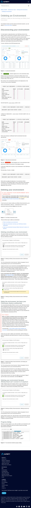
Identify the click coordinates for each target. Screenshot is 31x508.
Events (3, 477)
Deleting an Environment (7, 11)
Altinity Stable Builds (5, 472)
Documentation (4, 469)
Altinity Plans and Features (6, 464)
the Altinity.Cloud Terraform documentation (10, 198)
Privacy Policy (3, 502)
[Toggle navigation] (28, 2)
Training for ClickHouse (6, 461)
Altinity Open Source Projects (7, 475)
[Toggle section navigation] (28, 5)
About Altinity (4, 480)
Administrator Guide (12, 9)
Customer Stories (5, 485)
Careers (3, 486)
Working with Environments (22, 9)
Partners (3, 483)
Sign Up (4, 493)
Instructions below (8, 25)
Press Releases (4, 482)
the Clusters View (10, 275)
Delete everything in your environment (10, 222)
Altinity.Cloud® (4, 9)
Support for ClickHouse (6, 460)
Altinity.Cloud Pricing (5, 463)
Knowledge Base (5, 471)
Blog (2, 468)
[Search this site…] (14, 6)
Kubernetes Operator (5, 474)
